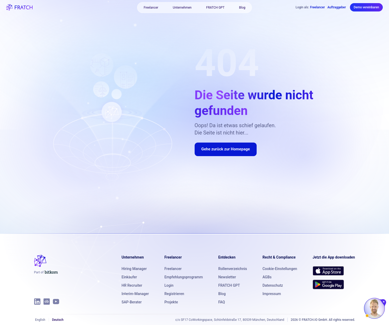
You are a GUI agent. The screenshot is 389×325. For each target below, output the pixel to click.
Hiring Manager (134, 269)
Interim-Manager (135, 294)
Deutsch (58, 320)
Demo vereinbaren (366, 7)
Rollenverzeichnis (232, 269)
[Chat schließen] (384, 301)
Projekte (171, 302)
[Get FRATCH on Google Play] (328, 284)
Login (169, 285)
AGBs (266, 277)
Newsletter (227, 277)
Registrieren (174, 294)
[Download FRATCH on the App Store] (328, 270)
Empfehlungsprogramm (183, 277)
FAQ (221, 302)
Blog (242, 7)
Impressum (271, 294)
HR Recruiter (132, 285)
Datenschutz (272, 285)
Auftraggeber (337, 7)
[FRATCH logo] (19, 7)
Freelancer (151, 7)
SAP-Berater (132, 302)
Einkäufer (129, 277)
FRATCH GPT (215, 7)
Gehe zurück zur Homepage (225, 149)
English (40, 320)
